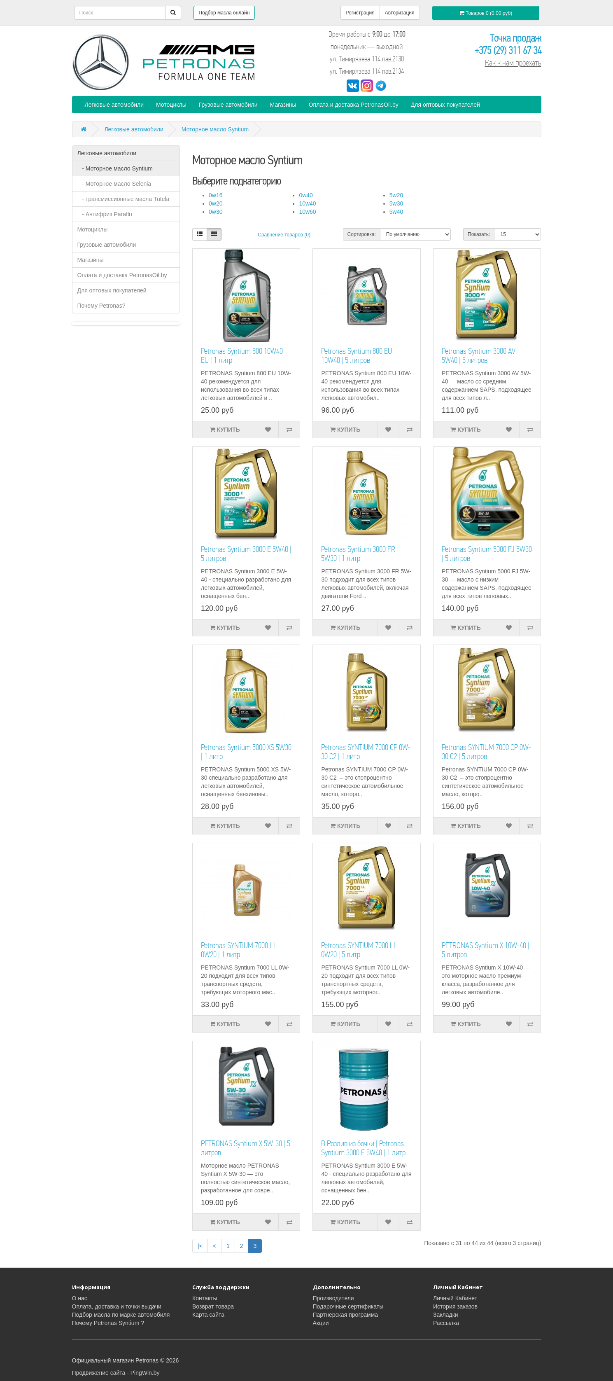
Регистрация (360, 13)
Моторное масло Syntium (215, 129)
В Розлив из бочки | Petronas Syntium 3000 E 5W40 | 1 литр (363, 1148)
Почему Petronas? (101, 305)
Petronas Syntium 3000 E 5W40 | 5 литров (246, 553)
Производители (333, 1298)
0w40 (305, 195)
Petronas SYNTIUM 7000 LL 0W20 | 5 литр (359, 950)
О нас (79, 1298)
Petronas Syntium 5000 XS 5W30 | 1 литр (246, 752)
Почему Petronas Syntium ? (108, 1323)
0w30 (215, 211)
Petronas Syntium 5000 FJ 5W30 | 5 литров (487, 553)
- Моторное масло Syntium (115, 168)
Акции (321, 1323)
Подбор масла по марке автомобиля (121, 1314)
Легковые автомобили (114, 104)
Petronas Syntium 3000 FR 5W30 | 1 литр (358, 553)
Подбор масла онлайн (224, 13)
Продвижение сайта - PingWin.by (116, 1372)
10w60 (307, 211)
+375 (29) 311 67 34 (508, 50)
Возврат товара (213, 1306)
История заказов (455, 1306)
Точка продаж (515, 38)
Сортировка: (361, 234)
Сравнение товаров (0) (284, 235)
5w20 (396, 195)
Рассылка (446, 1323)
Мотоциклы (171, 104)
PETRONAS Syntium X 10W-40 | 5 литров (485, 950)
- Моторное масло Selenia (114, 183)
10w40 (307, 203)
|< (200, 1246)
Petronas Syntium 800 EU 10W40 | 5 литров (356, 355)
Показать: (479, 234)
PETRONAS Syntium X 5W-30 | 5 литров (245, 1148)
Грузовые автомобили (228, 104)
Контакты (204, 1298)
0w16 (215, 195)
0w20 (215, 203)
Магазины (283, 104)
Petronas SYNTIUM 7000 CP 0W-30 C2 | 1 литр (365, 752)
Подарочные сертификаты (348, 1306)
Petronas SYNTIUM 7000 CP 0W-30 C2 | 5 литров (486, 752)
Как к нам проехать (513, 63)
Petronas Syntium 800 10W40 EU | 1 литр (242, 355)
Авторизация (400, 13)
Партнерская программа (345, 1314)
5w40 (396, 211)
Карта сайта (208, 1314)
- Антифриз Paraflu (104, 214)
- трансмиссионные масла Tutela (123, 199)
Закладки (445, 1314)
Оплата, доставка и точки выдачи (116, 1306)
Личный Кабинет (455, 1298)
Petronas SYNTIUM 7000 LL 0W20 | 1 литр (239, 950)
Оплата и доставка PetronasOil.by (354, 104)
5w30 (396, 203)
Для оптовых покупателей (445, 104)
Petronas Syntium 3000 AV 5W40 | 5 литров (478, 355)
